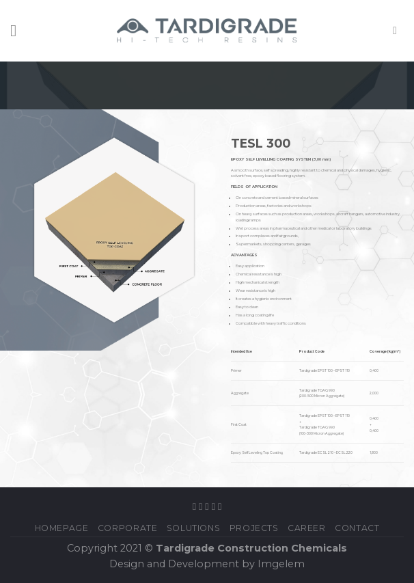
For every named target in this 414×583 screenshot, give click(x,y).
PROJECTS (254, 528)
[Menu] (18, 30)
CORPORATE (128, 528)
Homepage (62, 528)
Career (307, 528)
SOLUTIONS (194, 528)
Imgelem (281, 564)
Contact (357, 528)
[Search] (398, 30)
